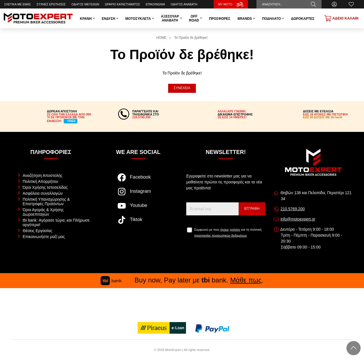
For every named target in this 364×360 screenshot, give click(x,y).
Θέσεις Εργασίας (37, 230)
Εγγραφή (252, 209)
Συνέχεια (182, 88)
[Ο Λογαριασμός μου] (334, 4)
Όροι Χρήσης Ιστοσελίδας (45, 187)
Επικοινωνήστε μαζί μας (44, 236)
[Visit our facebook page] (138, 180)
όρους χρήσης (230, 229)
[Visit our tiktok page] (138, 223)
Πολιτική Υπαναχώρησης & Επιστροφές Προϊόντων (46, 201)
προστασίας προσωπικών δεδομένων (220, 235)
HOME (161, 38)
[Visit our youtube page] (138, 209)
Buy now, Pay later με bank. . (182, 280)
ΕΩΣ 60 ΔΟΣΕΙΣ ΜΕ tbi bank (322, 117)
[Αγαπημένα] (351, 4)
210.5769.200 (293, 209)
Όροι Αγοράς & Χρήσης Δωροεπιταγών (43, 212)
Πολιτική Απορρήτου (40, 181)
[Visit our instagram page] (138, 194)
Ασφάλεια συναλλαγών (43, 193)
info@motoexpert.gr (298, 219)
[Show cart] (341, 18)
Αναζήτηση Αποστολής (42, 175)
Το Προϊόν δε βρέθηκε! (190, 38)
